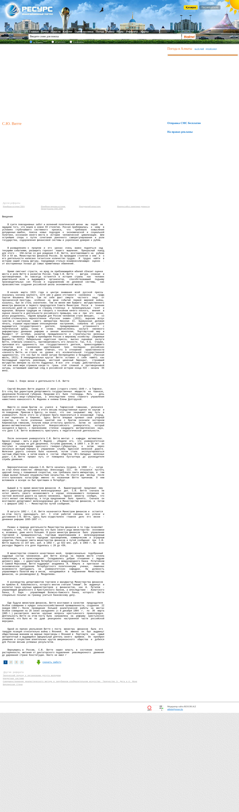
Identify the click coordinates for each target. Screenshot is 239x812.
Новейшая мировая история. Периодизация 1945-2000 (53, 207)
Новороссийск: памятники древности (133, 206)
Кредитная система (13, 775)
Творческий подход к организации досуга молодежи (32, 772)
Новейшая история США (14, 206)
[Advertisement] (35, 82)
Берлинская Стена (13, 782)
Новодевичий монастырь (90, 206)
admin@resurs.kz (175, 808)
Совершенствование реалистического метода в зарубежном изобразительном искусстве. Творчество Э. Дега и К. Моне (70, 779)
